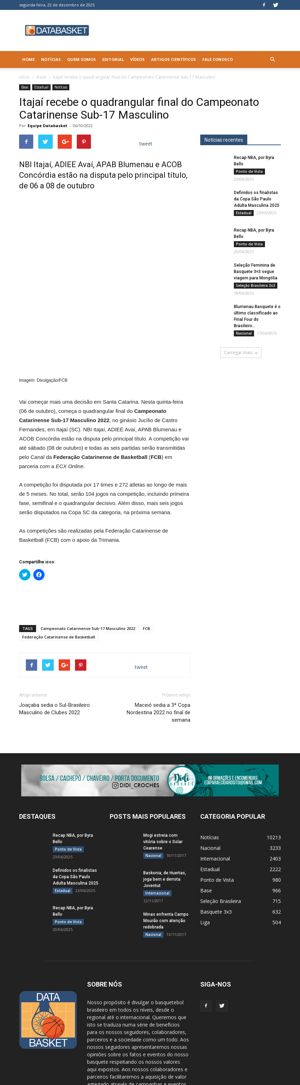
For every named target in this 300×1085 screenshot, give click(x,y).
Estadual (41, 87)
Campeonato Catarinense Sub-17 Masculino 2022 (88, 553)
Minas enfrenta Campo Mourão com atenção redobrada (166, 845)
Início (24, 77)
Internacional (157, 818)
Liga (205, 847)
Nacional (244, 333)
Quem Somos (81, 59)
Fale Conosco (217, 59)
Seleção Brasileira (220, 826)
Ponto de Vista (249, 171)
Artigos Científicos (173, 59)
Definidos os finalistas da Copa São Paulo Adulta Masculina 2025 (256, 199)
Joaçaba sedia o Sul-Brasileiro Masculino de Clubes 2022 (54, 634)
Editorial (113, 59)
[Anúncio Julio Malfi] (240, 415)
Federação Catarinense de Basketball (58, 561)
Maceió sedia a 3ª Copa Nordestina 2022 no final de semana (158, 637)
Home (28, 59)
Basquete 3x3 (216, 836)
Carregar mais (241, 353)
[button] (272, 59)
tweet (145, 143)
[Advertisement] (105, 526)
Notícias (51, 59)
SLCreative (66, 1078)
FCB (146, 553)
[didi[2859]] (150, 705)
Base (41, 77)
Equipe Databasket (47, 125)
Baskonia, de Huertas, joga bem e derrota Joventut (164, 804)
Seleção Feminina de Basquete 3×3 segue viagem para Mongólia (255, 271)
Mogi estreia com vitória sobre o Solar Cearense (163, 767)
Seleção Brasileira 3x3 (255, 285)
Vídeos (137, 59)
